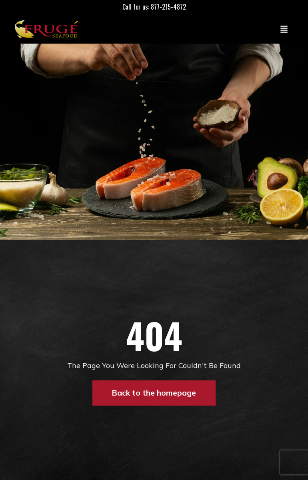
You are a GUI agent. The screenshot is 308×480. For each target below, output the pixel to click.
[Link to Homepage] (48, 28)
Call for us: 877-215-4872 (154, 7)
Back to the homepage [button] (154, 393)
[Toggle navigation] (284, 28)
